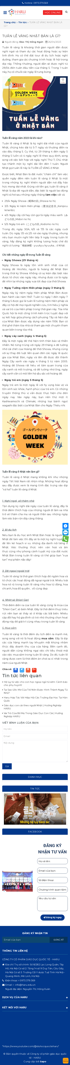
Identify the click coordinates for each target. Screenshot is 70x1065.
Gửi (7, 766)
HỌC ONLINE (53, 12)
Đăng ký (59, 939)
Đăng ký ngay (52, 917)
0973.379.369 (35, 3)
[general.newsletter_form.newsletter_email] (26, 940)
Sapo (43, 1061)
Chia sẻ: (7, 669)
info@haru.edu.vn (24, 984)
